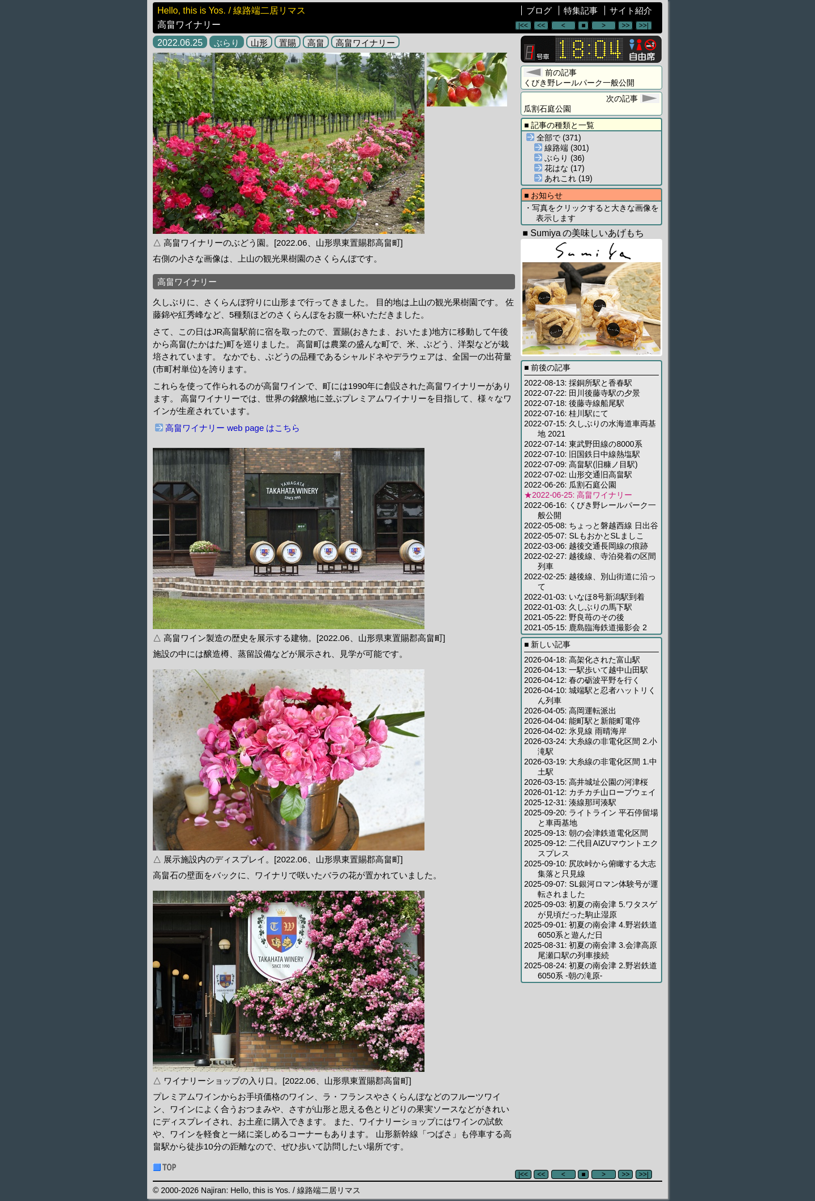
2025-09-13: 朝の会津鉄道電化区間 (586, 832)
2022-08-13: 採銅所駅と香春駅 (578, 382)
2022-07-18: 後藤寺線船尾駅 (574, 403)
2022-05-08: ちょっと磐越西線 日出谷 (591, 525)
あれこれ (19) (563, 178)
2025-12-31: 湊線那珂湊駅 (570, 802)
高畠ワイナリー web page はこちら (227, 428)
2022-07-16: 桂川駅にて (566, 413)
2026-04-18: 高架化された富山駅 (582, 659)
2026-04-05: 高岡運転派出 (570, 710)
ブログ (539, 10)
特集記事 (581, 10)
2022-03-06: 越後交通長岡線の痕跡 (586, 545)
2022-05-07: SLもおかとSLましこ (584, 535)
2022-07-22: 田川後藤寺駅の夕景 (582, 393)
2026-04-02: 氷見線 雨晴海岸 (575, 731)
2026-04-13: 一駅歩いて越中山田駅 (586, 669)
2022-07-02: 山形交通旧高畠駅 (578, 474)
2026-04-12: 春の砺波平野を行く (582, 680)
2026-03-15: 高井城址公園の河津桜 (586, 782)
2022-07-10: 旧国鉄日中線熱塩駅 (582, 454)
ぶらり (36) (559, 158)
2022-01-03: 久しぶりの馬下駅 (578, 607)
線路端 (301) (561, 147)
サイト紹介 (631, 10)
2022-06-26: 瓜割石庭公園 (570, 484)
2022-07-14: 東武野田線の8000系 (583, 443)
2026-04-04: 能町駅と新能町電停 (582, 720)
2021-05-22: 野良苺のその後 (574, 617)
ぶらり (226, 43)
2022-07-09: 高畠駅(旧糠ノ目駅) (581, 464)
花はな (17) (559, 168)
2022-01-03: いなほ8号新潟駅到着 (584, 596)
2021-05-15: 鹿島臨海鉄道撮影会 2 (585, 627)
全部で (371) (553, 137)
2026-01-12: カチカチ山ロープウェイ (590, 792)
